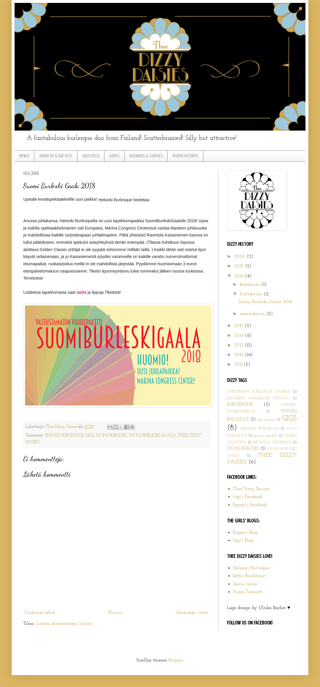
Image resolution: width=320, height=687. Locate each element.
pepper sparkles (265, 435)
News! (24, 156)
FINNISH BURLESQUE (64, 435)
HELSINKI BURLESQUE (259, 428)
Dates (114, 156)
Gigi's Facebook (247, 496)
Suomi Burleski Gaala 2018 (265, 302)
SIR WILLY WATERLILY (272, 442)
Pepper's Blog (245, 532)
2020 (240, 256)
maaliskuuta (253, 314)
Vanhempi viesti (191, 612)
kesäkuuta (250, 284)
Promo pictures (185, 156)
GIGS (89, 435)
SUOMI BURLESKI (111, 435)
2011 (238, 364)
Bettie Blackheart (249, 576)
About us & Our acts (55, 156)
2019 (239, 266)
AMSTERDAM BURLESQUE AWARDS (258, 392)
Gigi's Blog (243, 540)
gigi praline (266, 419)
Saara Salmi (245, 584)
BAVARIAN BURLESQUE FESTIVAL (258, 398)
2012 (239, 355)
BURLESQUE (240, 404)
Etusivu (115, 612)
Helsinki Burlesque (251, 568)
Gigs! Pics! (90, 156)
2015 (239, 325)
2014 (239, 335)
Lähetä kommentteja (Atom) (64, 623)
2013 (239, 345)
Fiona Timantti (248, 592)
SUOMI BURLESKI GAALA (152, 435)
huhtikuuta (252, 294)
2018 (239, 276)
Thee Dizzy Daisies (62, 427)
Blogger (175, 660)
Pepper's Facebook (250, 505)
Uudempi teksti (40, 612)
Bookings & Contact (146, 156)
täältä (81, 292)
